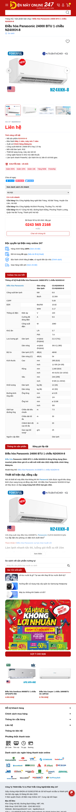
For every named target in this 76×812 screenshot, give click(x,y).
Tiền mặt (16, 744)
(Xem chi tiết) (35, 249)
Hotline (58, 5)
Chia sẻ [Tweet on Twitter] (29, 181)
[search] (67, 13)
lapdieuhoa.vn (38, 809)
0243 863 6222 (34, 806)
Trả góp (23, 744)
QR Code (8, 744)
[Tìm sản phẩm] (38, 12)
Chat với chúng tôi (38, 233)
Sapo (55, 797)
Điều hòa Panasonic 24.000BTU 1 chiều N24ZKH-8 (38, 470)
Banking (30, 744)
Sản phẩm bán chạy (23, 19)
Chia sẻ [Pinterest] (19, 181)
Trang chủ (9, 19)
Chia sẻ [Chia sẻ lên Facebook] (10, 181)
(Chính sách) (57, 260)
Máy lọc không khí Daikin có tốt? (32, 592)
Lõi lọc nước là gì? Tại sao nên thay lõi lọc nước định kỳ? (42, 575)
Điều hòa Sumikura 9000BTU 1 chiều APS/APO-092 (20, 693)
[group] (38, 70)
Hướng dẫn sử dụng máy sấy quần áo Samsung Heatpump (43, 584)
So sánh (11, 33)
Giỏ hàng (68, 5)
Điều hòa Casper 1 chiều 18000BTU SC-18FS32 (54, 693)
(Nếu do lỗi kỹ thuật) (36, 254)
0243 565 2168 (38, 224)
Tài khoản (63, 5)
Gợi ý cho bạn (38, 654)
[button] (67, 70)
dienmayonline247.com (22, 809)
